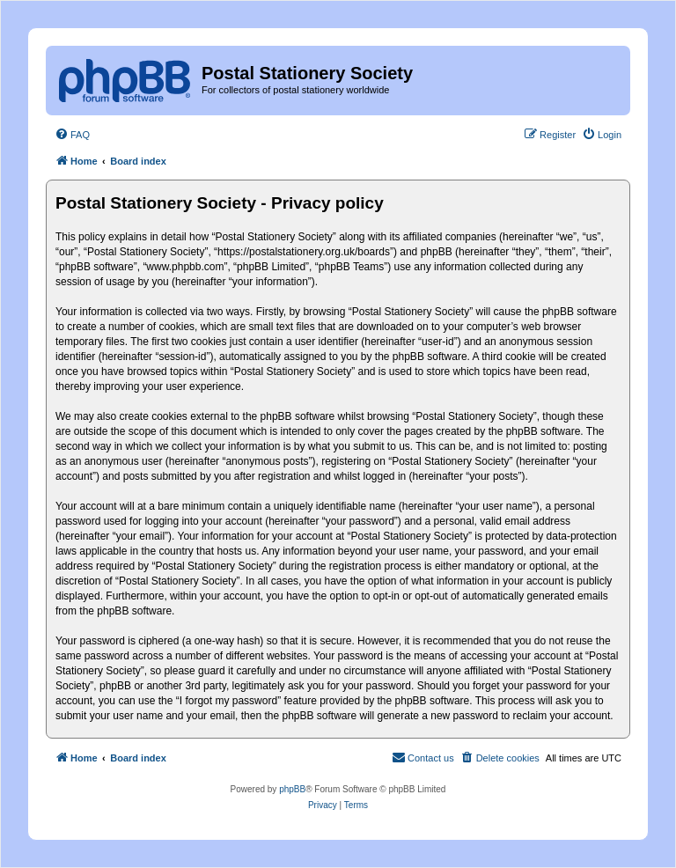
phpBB (292, 789)
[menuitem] (72, 134)
